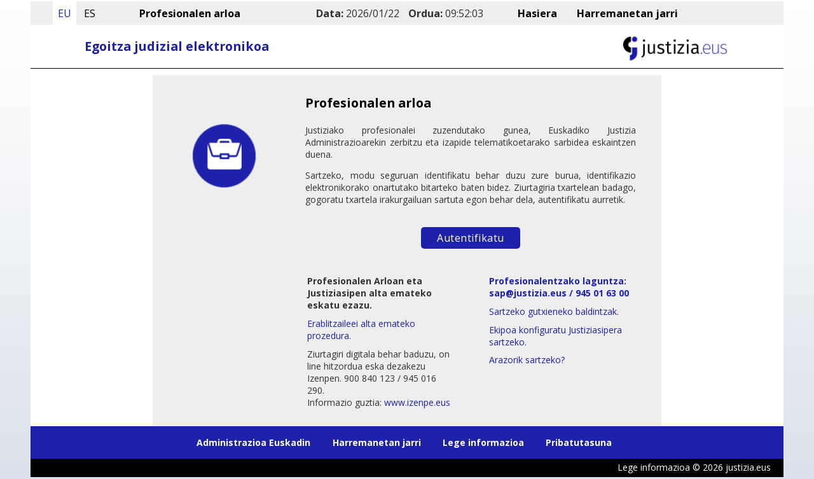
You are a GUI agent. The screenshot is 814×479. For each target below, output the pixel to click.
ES (89, 13)
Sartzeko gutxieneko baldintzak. (554, 311)
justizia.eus (748, 468)
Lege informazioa (483, 443)
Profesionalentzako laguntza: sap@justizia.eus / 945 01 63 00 (559, 287)
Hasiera (539, 13)
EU (64, 13)
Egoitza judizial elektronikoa (177, 46)
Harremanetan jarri (627, 13)
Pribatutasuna (579, 443)
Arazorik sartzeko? (527, 360)
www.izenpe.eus (417, 402)
